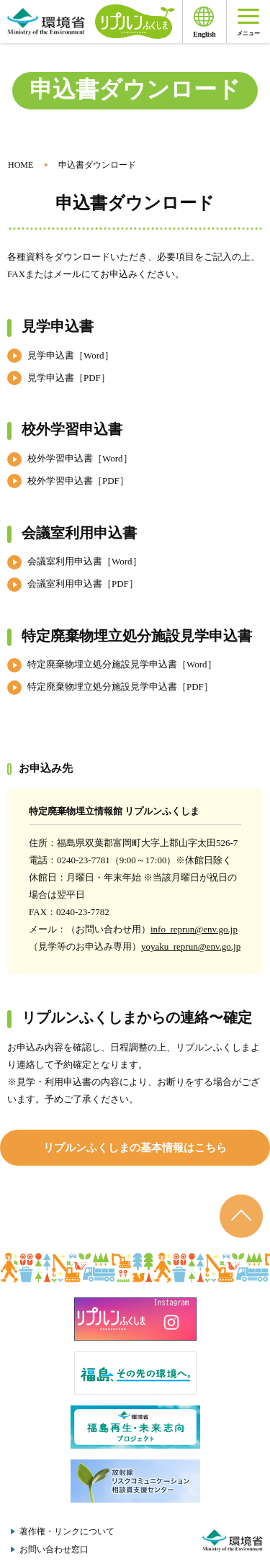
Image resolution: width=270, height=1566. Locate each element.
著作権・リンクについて (66, 1531)
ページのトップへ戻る (241, 1216)
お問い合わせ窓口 (54, 1549)
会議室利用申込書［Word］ (84, 561)
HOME (20, 165)
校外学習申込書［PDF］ (78, 480)
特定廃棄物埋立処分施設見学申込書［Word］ (122, 664)
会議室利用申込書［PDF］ (82, 583)
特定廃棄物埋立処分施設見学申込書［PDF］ (120, 686)
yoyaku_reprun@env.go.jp (190, 946)
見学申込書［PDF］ (68, 377)
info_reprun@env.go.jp (194, 929)
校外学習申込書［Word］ (79, 458)
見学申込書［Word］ (70, 355)
